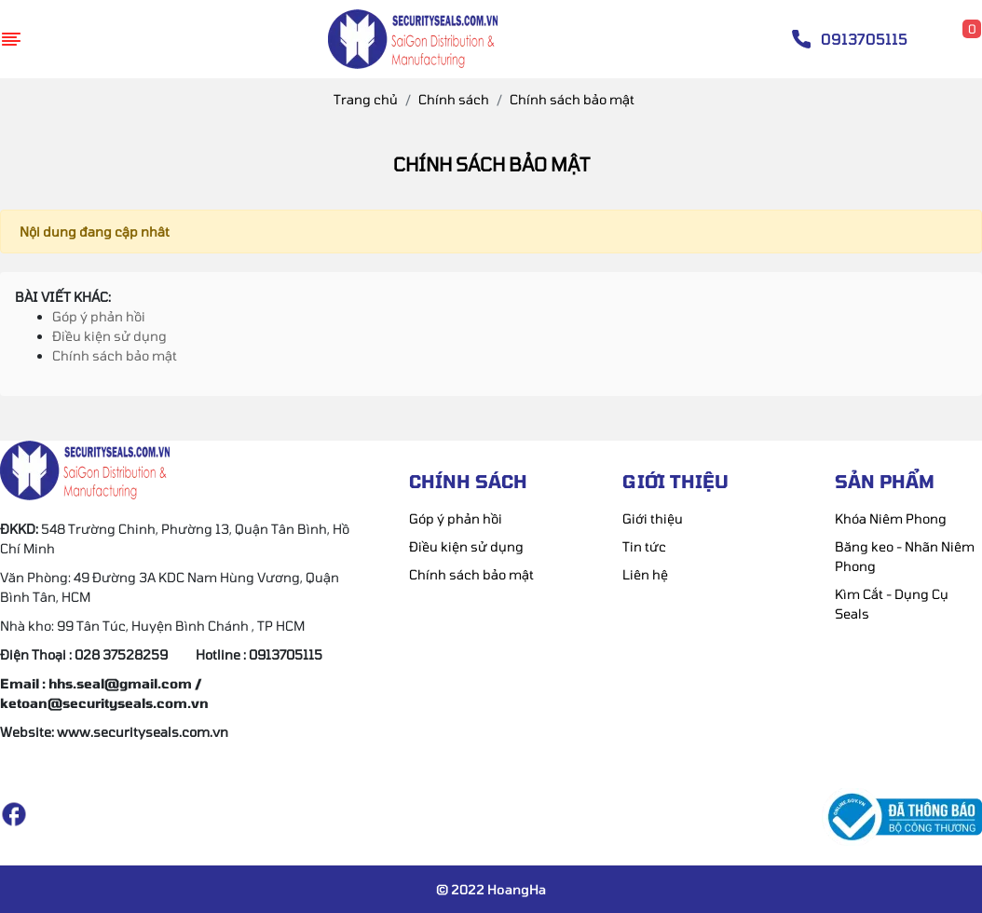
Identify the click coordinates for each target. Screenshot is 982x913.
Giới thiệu (652, 518)
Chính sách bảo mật (114, 355)
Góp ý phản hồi (98, 316)
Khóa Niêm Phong (891, 518)
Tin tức (644, 546)
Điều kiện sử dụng (109, 336)
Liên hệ (645, 574)
